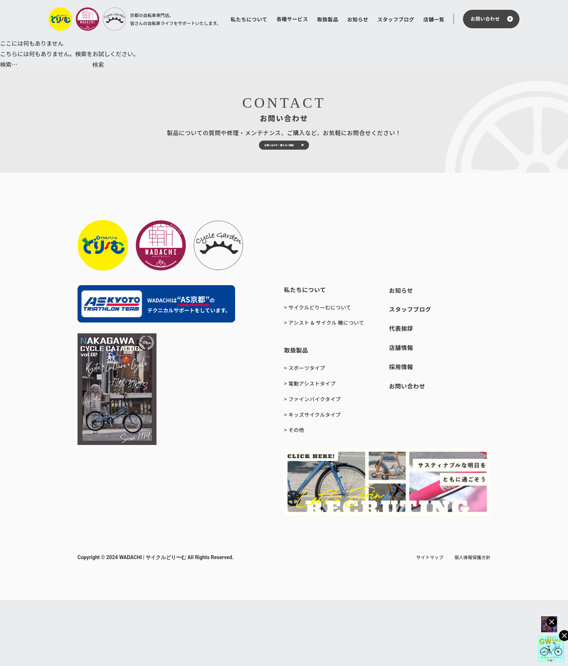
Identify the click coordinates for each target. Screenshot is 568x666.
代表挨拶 (401, 350)
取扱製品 (327, 19)
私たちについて (249, 19)
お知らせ (357, 19)
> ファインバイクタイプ (312, 420)
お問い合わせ (485, 18)
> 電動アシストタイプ (310, 405)
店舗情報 (401, 369)
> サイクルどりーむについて (317, 329)
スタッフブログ (395, 19)
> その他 (294, 451)
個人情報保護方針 (472, 579)
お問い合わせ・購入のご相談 (269, 159)
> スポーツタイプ (304, 389)
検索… (8, 64)
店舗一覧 (433, 19)
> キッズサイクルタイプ (312, 436)
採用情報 (401, 388)
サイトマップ (429, 579)
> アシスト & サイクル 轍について (324, 344)
